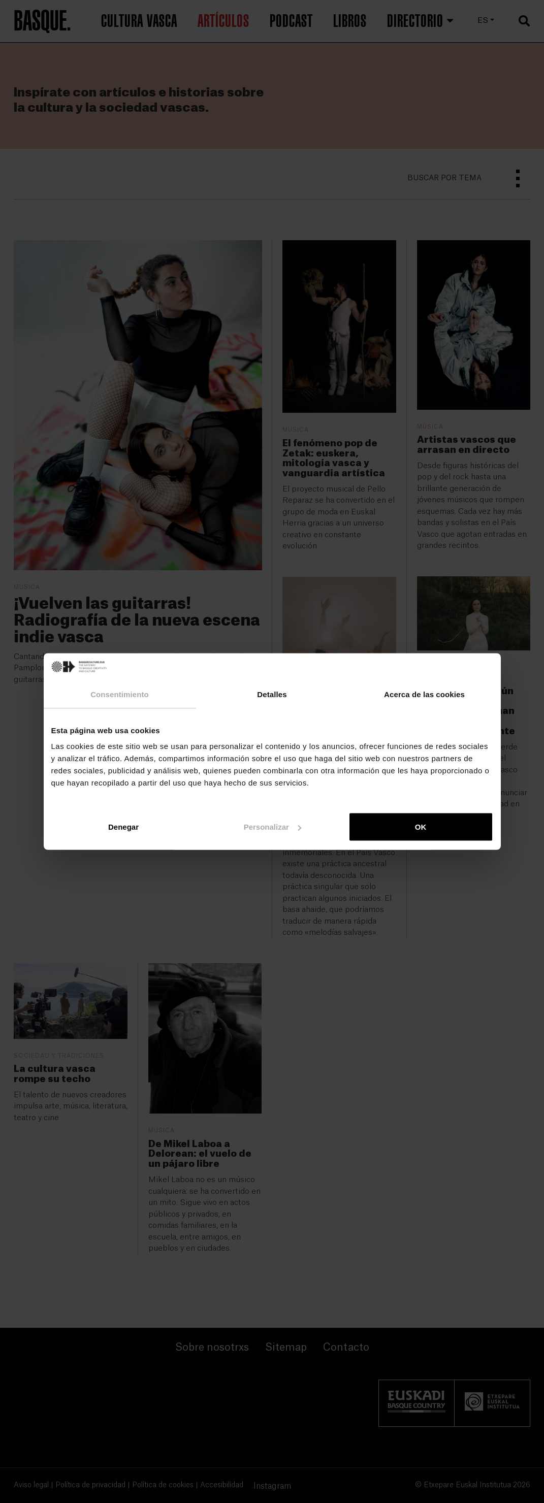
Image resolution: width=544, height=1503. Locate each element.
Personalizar (272, 827)
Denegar (123, 827)
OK (421, 827)
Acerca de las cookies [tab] (424, 694)
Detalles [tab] (271, 694)
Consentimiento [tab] (119, 694)
